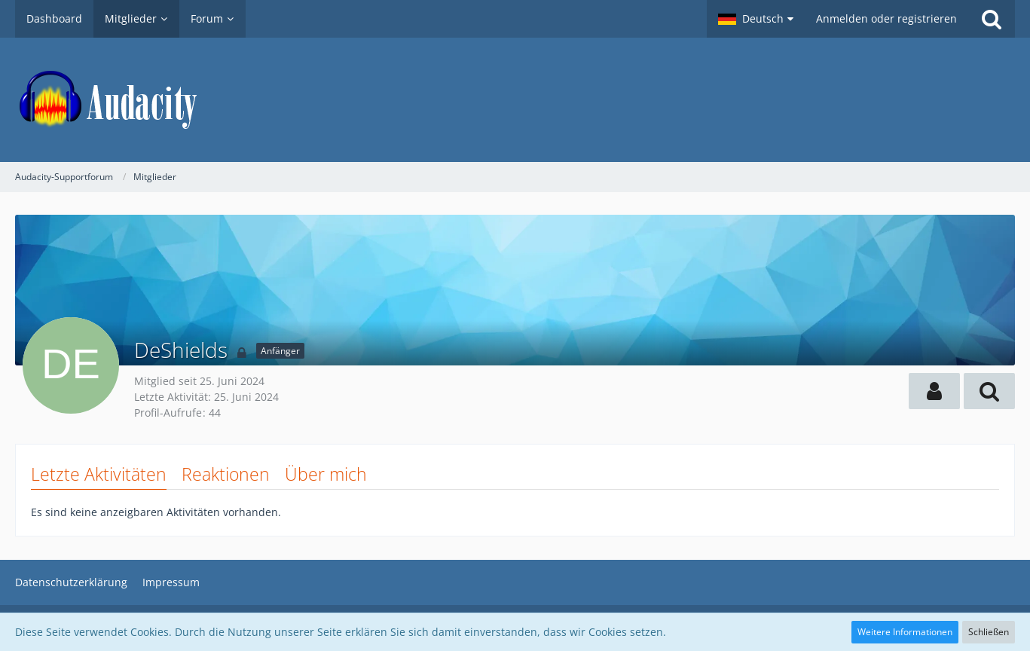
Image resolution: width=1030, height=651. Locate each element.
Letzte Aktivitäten (99, 474)
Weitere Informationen (904, 631)
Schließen (988, 631)
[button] (756, 19)
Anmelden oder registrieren (886, 18)
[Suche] (991, 19)
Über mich (326, 474)
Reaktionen (226, 474)
